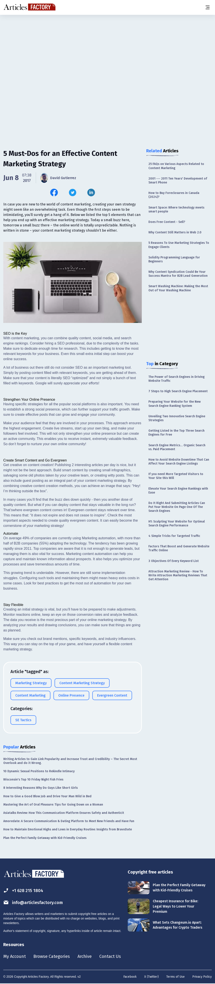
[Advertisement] (107, 49)
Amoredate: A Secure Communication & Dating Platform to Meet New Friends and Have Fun (68, 821)
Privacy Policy (202, 977)
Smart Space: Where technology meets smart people (176, 209)
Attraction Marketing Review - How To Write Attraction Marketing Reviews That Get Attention (177, 575)
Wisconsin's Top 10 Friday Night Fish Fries (33, 779)
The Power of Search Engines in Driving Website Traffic (176, 379)
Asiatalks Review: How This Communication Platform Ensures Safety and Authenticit (63, 813)
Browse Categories (51, 956)
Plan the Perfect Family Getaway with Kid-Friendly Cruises (44, 838)
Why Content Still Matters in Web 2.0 (174, 232)
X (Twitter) (151, 977)
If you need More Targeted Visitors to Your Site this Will (175, 476)
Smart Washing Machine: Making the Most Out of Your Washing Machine (178, 288)
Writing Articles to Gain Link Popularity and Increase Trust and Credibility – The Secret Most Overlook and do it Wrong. (70, 761)
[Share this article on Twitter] (72, 192)
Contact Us (110, 956)
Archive (85, 956)
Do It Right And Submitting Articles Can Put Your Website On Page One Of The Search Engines (176, 507)
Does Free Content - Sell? (166, 222)
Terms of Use (175, 977)
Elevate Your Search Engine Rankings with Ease (178, 490)
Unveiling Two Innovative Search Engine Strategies (176, 418)
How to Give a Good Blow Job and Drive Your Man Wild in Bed (47, 796)
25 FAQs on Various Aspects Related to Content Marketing (176, 166)
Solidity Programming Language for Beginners (174, 259)
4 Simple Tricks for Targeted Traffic (174, 536)
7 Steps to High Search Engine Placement (178, 391)
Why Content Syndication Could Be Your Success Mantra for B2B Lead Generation (178, 274)
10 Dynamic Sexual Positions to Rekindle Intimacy (39, 771)
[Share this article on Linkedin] (91, 192)
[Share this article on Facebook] (54, 192)
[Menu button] (207, 7)
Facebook (130, 977)
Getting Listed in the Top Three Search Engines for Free (176, 432)
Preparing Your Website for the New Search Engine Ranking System (174, 403)
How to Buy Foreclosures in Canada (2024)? (173, 195)
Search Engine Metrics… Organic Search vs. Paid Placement (176, 447)
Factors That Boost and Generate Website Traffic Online (178, 548)
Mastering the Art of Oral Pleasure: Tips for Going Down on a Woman (53, 804)
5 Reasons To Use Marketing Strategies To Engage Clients (178, 245)
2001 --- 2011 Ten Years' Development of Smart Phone (177, 180)
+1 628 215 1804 (23, 890)
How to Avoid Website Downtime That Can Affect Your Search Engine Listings (178, 461)
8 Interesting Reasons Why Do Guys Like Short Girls (40, 788)
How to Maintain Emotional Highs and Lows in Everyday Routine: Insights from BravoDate (67, 829)
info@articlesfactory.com (33, 902)
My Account (14, 956)
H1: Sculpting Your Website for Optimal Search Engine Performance (176, 523)
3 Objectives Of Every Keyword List (173, 561)
